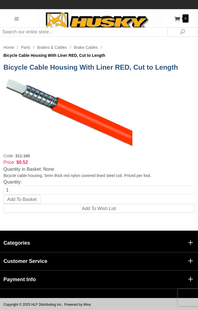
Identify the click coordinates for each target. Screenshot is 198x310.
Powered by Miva (77, 305)
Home (8, 47)
